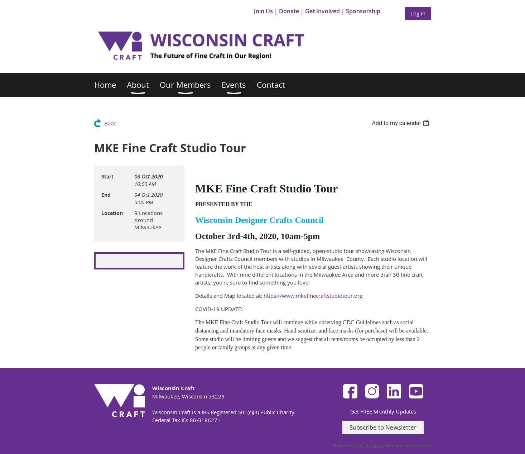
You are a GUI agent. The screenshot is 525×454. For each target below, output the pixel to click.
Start (107, 176)
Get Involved (322, 11)
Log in (417, 13)
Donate (289, 11)
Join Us (263, 11)
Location (112, 213)
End (106, 194)
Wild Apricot (371, 445)
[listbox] (401, 123)
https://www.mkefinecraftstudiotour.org (313, 295)
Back (110, 123)
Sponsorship (363, 11)
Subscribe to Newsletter (383, 427)
